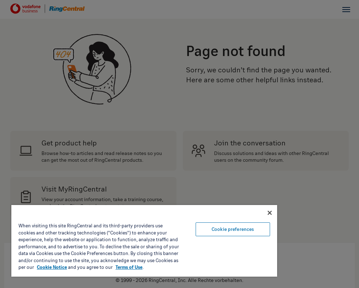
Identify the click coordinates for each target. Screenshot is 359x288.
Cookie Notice (52, 267)
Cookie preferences (233, 229)
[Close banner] (270, 213)
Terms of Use (129, 267)
